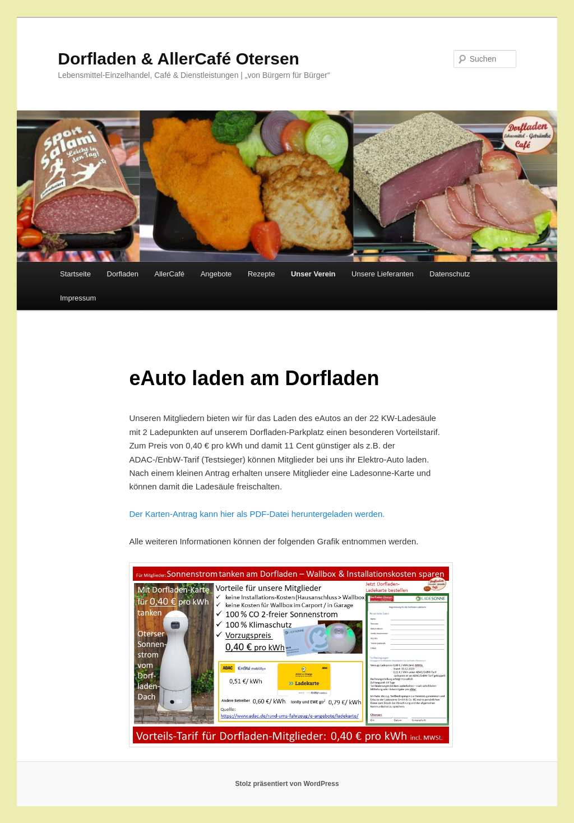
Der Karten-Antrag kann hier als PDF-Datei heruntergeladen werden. (257, 514)
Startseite (75, 274)
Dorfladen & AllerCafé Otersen (178, 58)
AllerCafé (169, 274)
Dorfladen (122, 274)
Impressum (78, 298)
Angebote (216, 274)
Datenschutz (449, 274)
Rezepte (261, 274)
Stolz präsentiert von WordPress (287, 784)
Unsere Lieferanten (382, 274)
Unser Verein (313, 274)
